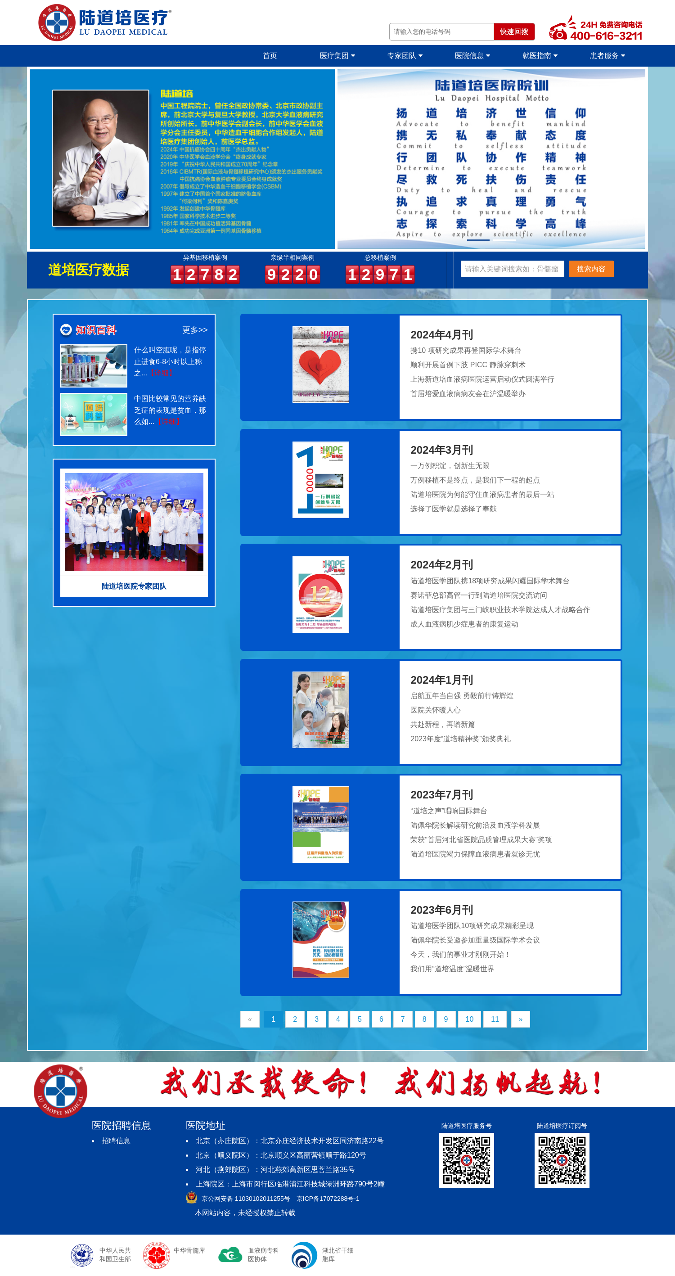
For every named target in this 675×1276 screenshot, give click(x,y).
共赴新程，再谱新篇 (442, 724)
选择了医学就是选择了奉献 (453, 509)
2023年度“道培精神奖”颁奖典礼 (460, 739)
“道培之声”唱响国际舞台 (448, 811)
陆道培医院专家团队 (134, 586)
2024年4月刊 (441, 335)
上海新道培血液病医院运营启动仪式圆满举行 (482, 379)
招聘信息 (116, 1141)
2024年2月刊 (441, 565)
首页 (270, 55)
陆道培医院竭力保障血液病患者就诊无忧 (475, 854)
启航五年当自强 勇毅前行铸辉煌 (461, 695)
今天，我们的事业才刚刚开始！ (460, 954)
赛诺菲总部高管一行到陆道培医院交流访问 (478, 595)
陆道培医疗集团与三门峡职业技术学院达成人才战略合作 (500, 609)
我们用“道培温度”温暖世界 (452, 969)
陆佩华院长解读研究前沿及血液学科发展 (475, 825)
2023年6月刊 (441, 910)
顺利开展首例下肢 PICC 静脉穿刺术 (467, 365)
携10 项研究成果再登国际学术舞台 (465, 350)
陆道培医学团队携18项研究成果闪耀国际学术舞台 (490, 581)
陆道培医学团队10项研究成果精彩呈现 (472, 925)
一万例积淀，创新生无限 (450, 465)
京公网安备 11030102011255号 (246, 1198)
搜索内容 (591, 269)
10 (470, 1019)
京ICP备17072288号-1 (328, 1198)
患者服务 (607, 55)
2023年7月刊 (441, 795)
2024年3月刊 (441, 450)
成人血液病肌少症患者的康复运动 (464, 624)
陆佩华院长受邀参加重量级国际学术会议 (475, 940)
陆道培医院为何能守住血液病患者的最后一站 (482, 494)
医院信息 (472, 55)
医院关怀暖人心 (435, 710)
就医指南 (539, 55)
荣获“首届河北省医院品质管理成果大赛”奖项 (481, 839)
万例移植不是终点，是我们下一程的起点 (475, 480)
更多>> (195, 329)
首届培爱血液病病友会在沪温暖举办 (468, 393)
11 (495, 1019)
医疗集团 (337, 55)
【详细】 (161, 373)
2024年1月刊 (441, 680)
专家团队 (404, 55)
